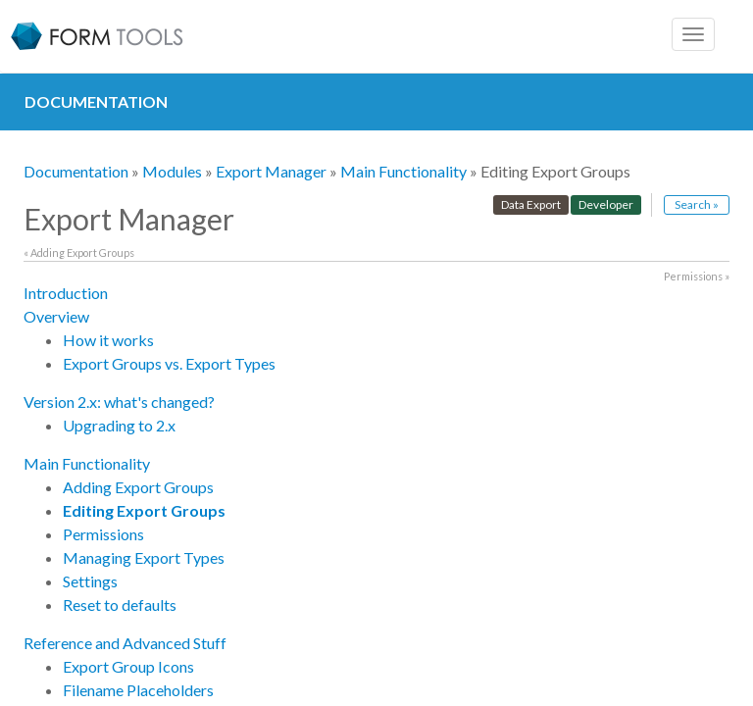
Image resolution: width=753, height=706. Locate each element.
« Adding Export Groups (79, 252)
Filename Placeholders (138, 690)
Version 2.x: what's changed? (119, 401)
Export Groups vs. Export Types (169, 363)
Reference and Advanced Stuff (125, 642)
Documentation (76, 171)
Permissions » (696, 276)
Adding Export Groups (138, 487)
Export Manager (271, 171)
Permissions (103, 534)
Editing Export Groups (144, 510)
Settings (90, 581)
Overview (56, 316)
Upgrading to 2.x (119, 425)
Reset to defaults (119, 604)
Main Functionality (403, 171)
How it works (108, 339)
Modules (172, 171)
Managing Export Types (144, 557)
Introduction (66, 292)
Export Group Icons (128, 666)
